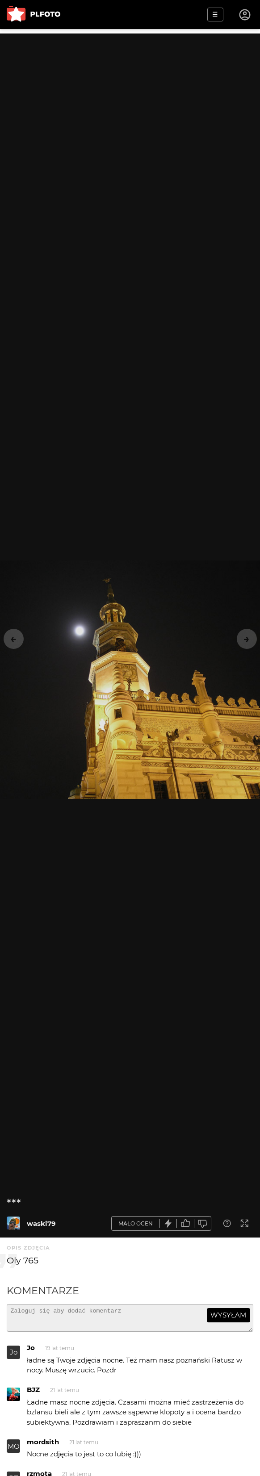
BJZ (33, 1393)
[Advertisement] (130, 96)
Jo (13, 1356)
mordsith (43, 1446)
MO (14, 1450)
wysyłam (228, 1315)
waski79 (41, 1223)
